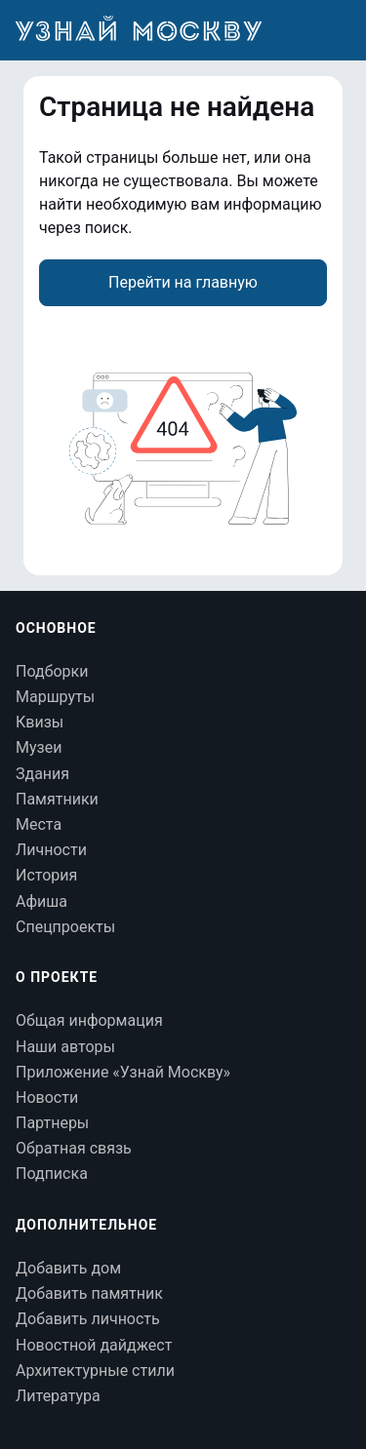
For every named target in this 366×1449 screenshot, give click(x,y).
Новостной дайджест (94, 1345)
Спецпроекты (65, 927)
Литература (58, 1396)
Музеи (38, 747)
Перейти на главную (183, 282)
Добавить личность (88, 1319)
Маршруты (55, 696)
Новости (47, 1097)
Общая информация (89, 1020)
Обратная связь (74, 1148)
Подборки (52, 671)
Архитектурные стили (95, 1370)
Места (38, 824)
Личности (51, 850)
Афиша (41, 901)
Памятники (57, 799)
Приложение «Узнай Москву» (123, 1072)
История (46, 875)
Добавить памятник (89, 1293)
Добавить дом (68, 1268)
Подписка (52, 1173)
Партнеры (52, 1123)
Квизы (39, 722)
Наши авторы (65, 1047)
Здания (42, 773)
